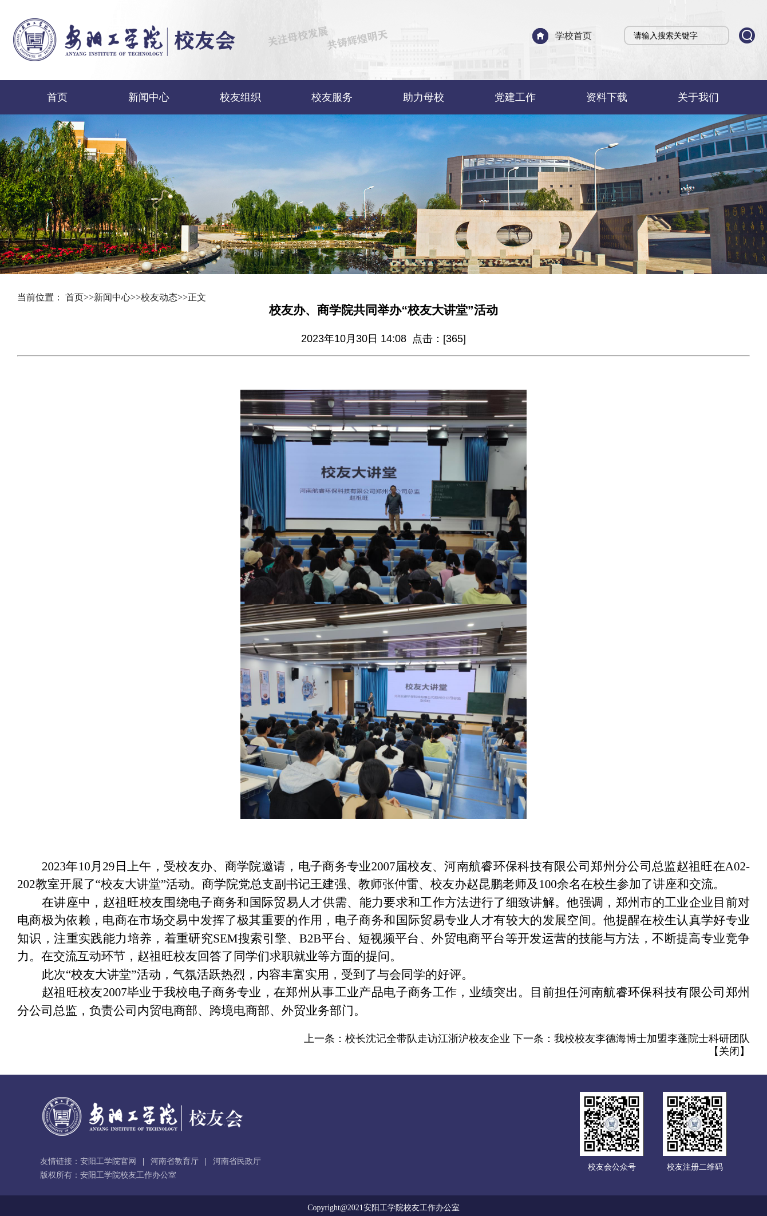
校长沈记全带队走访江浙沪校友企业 (427, 1038)
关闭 (729, 1051)
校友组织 (240, 97)
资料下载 (606, 97)
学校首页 (573, 36)
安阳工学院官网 (108, 1161)
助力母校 (423, 97)
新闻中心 (148, 97)
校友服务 (332, 97)
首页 (57, 97)
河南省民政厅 (237, 1161)
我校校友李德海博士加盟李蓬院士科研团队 (652, 1038)
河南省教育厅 (175, 1161)
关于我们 (698, 97)
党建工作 (515, 97)
